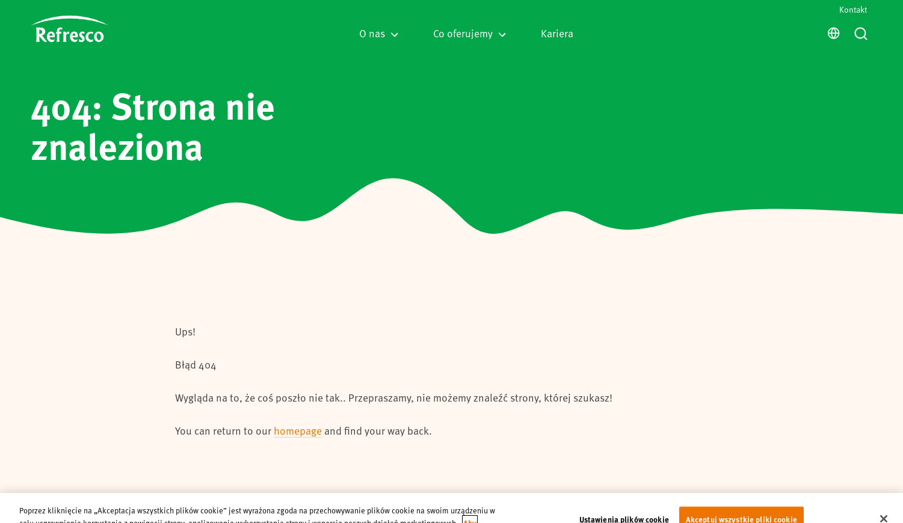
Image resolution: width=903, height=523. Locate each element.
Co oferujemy (469, 33)
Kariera (557, 33)
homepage (298, 430)
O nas (378, 33)
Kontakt (853, 9)
